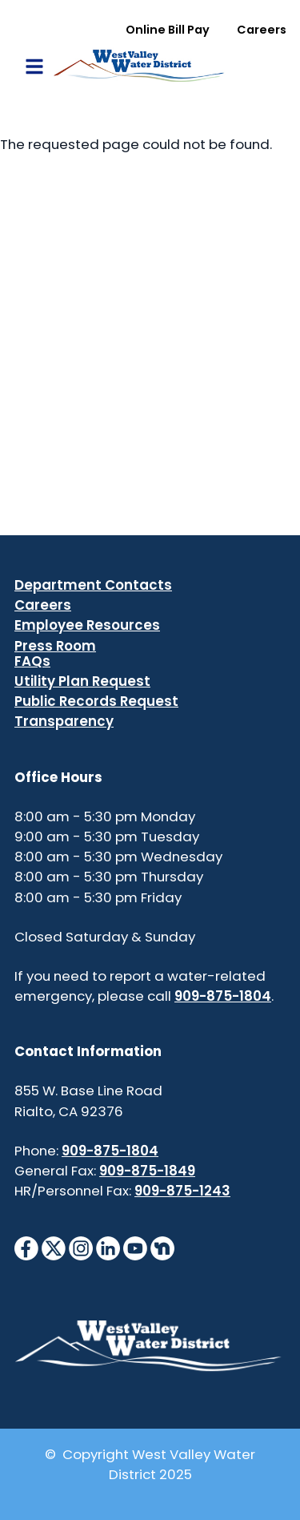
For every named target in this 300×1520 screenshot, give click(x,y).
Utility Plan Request (82, 681)
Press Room (55, 645)
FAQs (32, 661)
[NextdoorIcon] (162, 1247)
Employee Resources (87, 625)
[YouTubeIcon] (135, 1247)
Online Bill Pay (168, 30)
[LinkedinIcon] (108, 1247)
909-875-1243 (182, 1190)
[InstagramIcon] (81, 1247)
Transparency (64, 721)
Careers (261, 30)
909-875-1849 (147, 1170)
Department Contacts (93, 585)
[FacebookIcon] (26, 1247)
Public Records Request (96, 701)
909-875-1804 (222, 996)
